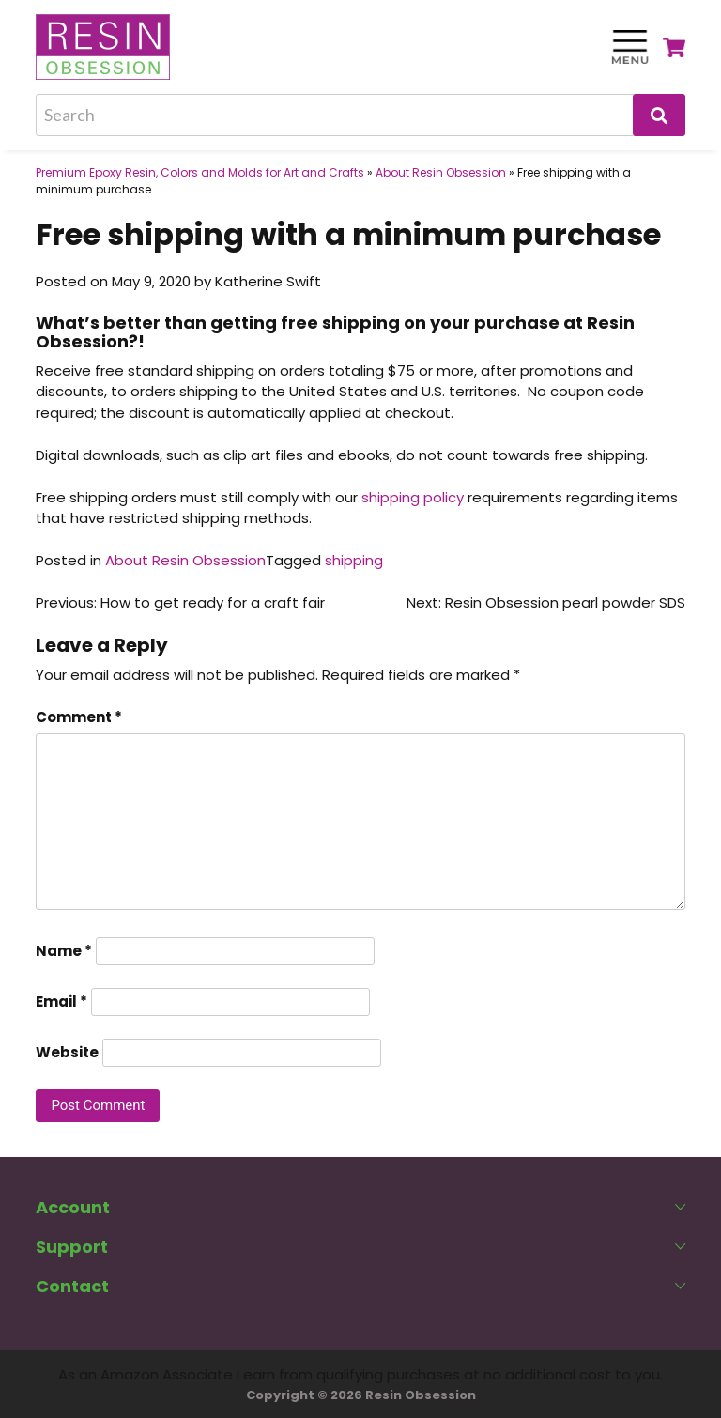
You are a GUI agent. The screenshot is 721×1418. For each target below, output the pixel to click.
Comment (79, 717)
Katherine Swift (268, 281)
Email (61, 1001)
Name (64, 951)
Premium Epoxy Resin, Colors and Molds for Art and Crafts (200, 172)
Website (67, 1052)
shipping (354, 560)
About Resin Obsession (441, 172)
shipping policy (412, 497)
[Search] (360, 115)
